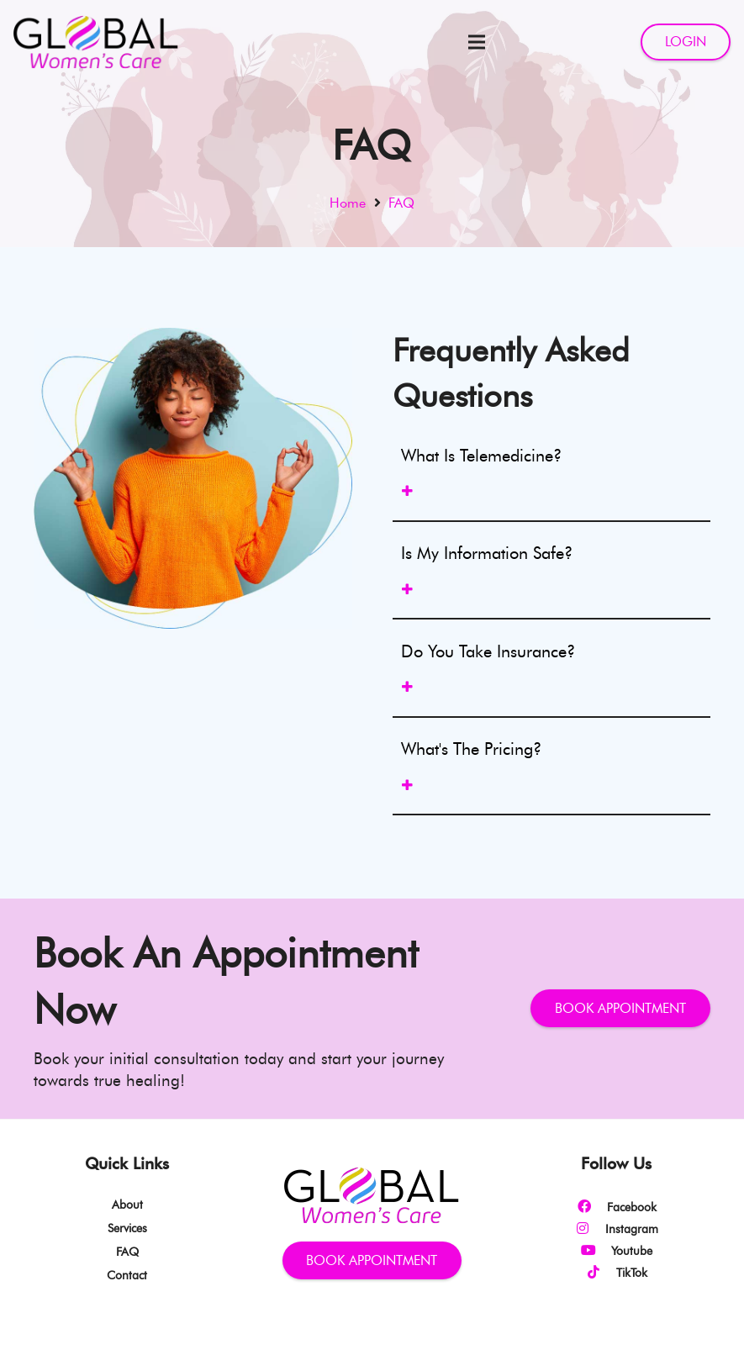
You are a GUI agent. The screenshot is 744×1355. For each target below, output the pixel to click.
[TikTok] (601, 1273)
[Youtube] (596, 1251)
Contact (127, 1275)
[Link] (95, 42)
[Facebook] (592, 1207)
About (127, 1204)
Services (127, 1228)
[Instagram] (590, 1229)
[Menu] (476, 42)
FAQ (127, 1251)
